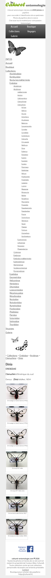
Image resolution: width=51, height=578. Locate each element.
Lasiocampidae (16, 290)
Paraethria (25, 199)
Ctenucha (25, 139)
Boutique (31, 26)
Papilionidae (15, 309)
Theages (24, 227)
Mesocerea (25, 189)
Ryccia (24, 214)
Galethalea (25, 170)
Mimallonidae (15, 296)
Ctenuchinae (22, 101)
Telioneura (25, 221)
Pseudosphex (26, 211)
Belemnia (24, 123)
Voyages (31, 31)
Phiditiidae (14, 312)
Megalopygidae (16, 293)
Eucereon (24, 161)
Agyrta (24, 114)
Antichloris (25, 117)
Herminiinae (18, 265)
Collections (14, 31)
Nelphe (24, 195)
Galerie (14, 36)
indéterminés (22, 92)
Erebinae (17, 255)
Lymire (24, 186)
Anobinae (17, 86)
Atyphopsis (25, 120)
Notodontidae (16, 302)
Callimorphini (22, 98)
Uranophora (25, 233)
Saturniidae (15, 318)
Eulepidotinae (19, 262)
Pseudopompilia (27, 208)
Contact (25, 570)
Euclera (24, 164)
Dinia (23, 148)
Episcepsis (25, 155)
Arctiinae (17, 89)
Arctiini (20, 95)
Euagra (24, 158)
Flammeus (25, 167)
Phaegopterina (22, 249)
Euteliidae (14, 274)
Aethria (24, 111)
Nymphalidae (15, 306)
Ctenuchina (22, 105)
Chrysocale (25, 142)
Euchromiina (22, 240)
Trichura (24, 230)
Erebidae (13, 83)
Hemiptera (14, 284)
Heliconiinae (15, 280)
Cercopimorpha (26, 126)
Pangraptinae (19, 271)
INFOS (9, 59)
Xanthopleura (26, 236)
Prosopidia (25, 205)
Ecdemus (24, 151)
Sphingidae (14, 321)
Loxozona (24, 183)
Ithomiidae (14, 287)
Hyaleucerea (26, 177)
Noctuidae (14, 299)
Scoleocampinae (20, 268)
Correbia (24, 129)
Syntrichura (26, 217)
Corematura (25, 136)
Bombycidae (15, 77)
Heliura (24, 173)
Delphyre (24, 145)
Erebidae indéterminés (22, 258)
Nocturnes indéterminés (20, 80)
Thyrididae (14, 324)
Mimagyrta (25, 192)
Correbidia (25, 133)
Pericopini (21, 246)
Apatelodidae (15, 74)
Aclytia (24, 107)
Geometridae (15, 277)
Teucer (24, 224)
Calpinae (17, 252)
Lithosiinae (21, 243)
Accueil (14, 26)
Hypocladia (25, 180)
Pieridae (13, 315)
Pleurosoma (25, 202)
